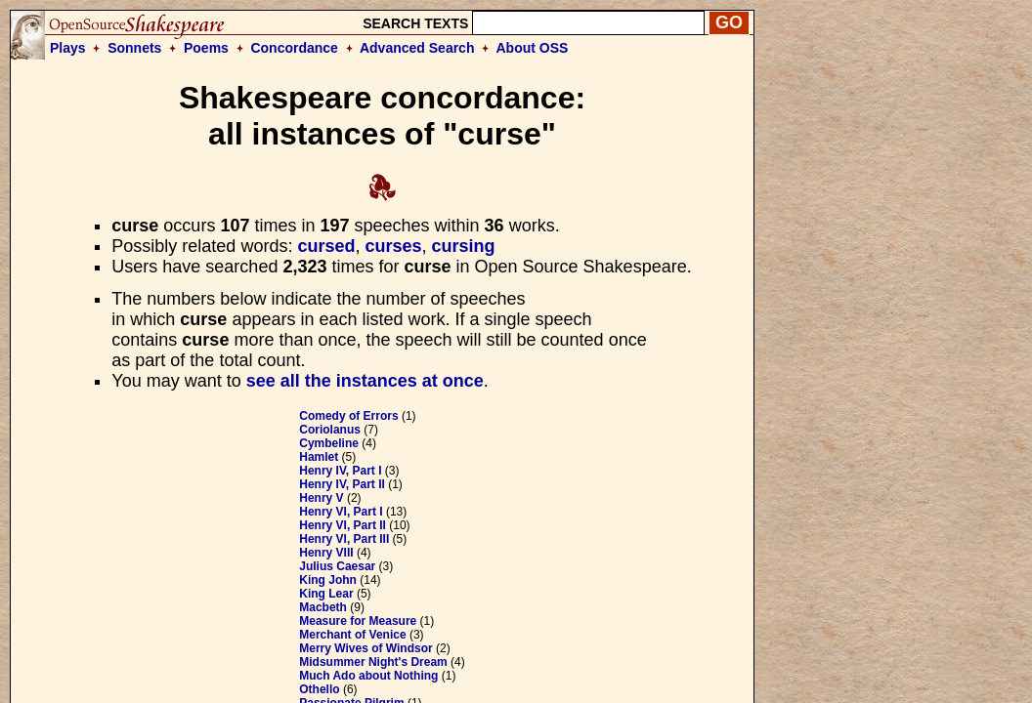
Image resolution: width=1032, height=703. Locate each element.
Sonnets (134, 48)
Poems (206, 48)
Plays (68, 48)
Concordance (293, 48)
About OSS (532, 48)
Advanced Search (417, 48)
